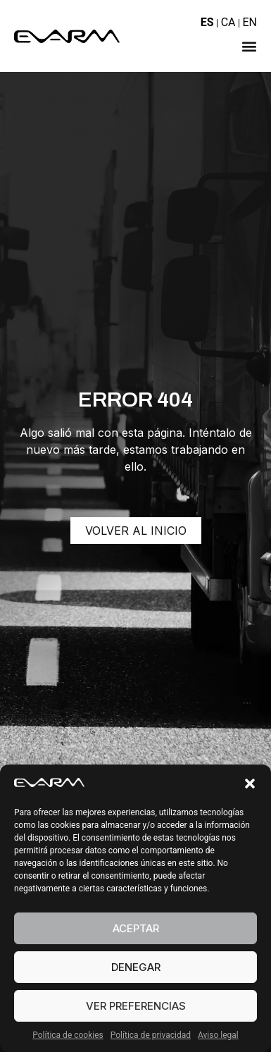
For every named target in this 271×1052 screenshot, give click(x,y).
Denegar (135, 967)
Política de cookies (67, 1035)
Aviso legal (218, 1035)
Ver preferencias (136, 1006)
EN (249, 22)
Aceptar (136, 928)
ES (207, 22)
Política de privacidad (151, 1035)
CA (228, 22)
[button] (250, 783)
